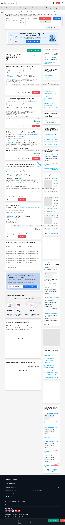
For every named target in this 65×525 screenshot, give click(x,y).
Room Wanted (10, 76)
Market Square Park (16, 84)
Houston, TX (20, 69)
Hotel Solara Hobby (16, 225)
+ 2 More (20, 219)
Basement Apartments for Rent (51, 107)
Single (46, 415)
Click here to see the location (49, 62)
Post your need (53, 520)
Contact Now (55, 163)
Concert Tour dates (37, 490)
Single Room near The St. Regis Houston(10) (38, 253)
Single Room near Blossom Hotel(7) (14, 258)
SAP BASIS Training (49, 355)
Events (2, 8)
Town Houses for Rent (50, 93)
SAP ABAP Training (49, 358)
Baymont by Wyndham (40, 225)
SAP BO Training (48, 360)
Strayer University (50, 134)
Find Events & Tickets (32, 487)
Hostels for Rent (48, 103)
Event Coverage (10, 493)
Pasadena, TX (23, 207)
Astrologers (49, 8)
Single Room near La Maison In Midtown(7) (38, 258)
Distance (35, 55)
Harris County (27, 69)
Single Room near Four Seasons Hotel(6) (37, 262)
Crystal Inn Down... (22, 20)
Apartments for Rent (49, 88)
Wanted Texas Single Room (21, 14)
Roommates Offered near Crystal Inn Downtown (53, 471)
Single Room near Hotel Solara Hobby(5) (15, 267)
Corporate (32, 496)
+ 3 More (20, 178)
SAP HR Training (48, 367)
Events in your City (11, 490)
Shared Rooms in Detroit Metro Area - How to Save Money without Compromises (51, 215)
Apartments (49, 12)
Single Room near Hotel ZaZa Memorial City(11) (17, 251)
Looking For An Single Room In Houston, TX (20, 99)
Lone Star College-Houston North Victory (51, 141)
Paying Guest (40, 12)
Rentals (16, 8)
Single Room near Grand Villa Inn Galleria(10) (16, 253)
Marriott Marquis (15, 188)
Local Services (40, 8)
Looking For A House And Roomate (53, 154)
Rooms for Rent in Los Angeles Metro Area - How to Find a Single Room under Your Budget (51, 178)
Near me (7, 12)
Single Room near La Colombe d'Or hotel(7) (27, 258)
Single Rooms (21, 12)
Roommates (9, 8)
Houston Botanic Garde (28, 225)
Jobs (29, 8)
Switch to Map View (33, 50)
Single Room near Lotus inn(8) (13, 256)
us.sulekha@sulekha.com (13, 505)
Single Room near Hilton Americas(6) (25, 262)
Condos (56, 12)
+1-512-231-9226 (20, 501)
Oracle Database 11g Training (51, 372)
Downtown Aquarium (54, 84)
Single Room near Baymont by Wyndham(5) (38, 265)
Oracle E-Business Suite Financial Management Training (51, 377)
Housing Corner (49, 175)
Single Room (8, 19)
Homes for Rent (48, 98)
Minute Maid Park (25, 188)
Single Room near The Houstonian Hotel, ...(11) (39, 246)
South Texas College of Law (20, 186)
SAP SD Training (48, 370)
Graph (30, 365)
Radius (28, 18)
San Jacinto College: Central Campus (22, 224)
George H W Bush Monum (41, 84)
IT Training (23, 8)
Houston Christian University (51, 139)
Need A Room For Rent (13, 205)
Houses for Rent (48, 100)
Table (37, 365)
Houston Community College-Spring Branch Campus (51, 137)
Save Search (57, 18)
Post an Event (36, 493)
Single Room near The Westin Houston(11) (16, 249)
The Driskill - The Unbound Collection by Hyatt (51, 122)
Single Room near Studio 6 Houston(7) (15, 260)
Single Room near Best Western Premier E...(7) (38, 256)
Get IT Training (32, 483)
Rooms (13, 12)
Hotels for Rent (48, 105)
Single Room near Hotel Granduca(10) (37, 251)
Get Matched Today (33, 41)
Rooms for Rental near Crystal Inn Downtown (51, 169)
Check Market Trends (30, 287)
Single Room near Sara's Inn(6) (13, 262)
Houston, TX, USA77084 (50, 284)
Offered (52, 415)
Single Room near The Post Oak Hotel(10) (26, 253)
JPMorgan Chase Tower (28, 84)
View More (27, 92)
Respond (35, 92)
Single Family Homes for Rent (51, 96)
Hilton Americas (45, 188)
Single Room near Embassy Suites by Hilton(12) (17, 246)
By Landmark (15, 19)
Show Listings (45, 18)
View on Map (34, 69)
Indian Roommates (9, 14)
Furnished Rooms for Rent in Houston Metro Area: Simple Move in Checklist (51, 197)
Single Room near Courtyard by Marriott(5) (16, 265)
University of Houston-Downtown (21, 82)
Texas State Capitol (50, 120)
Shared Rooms (31, 12)
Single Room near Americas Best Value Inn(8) (27, 256)
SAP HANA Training (49, 365)
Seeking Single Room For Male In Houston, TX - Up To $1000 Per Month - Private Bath (21, 132)
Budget (35, 18)
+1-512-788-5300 (11, 501)
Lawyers (56, 8)
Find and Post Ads (32, 479)
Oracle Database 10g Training (51, 374)
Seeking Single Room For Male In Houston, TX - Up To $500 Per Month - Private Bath (21, 66)
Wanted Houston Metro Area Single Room (37, 14)
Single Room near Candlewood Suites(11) (26, 249)
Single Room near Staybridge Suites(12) (26, 246)
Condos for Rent (48, 91)
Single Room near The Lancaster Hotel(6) (26, 260)
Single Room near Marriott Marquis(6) (36, 260)
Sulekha (5, 3)
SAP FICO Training (48, 362)
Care (33, 8)
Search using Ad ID (52, 27)
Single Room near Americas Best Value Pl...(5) (27, 265)
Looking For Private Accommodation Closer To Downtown (21, 164)
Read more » (55, 193)
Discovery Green (35, 188)
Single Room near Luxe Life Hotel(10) (25, 251)
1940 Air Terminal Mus (53, 225)
